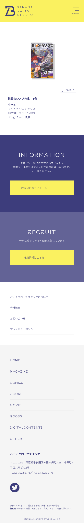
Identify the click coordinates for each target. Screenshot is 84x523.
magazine (19, 371)
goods (16, 416)
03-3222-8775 (22, 472)
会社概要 (15, 307)
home (15, 360)
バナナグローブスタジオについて (29, 297)
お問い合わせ (17, 318)
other (16, 438)
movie (15, 405)
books (16, 394)
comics (16, 382)
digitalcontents (26, 427)
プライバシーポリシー (23, 329)
